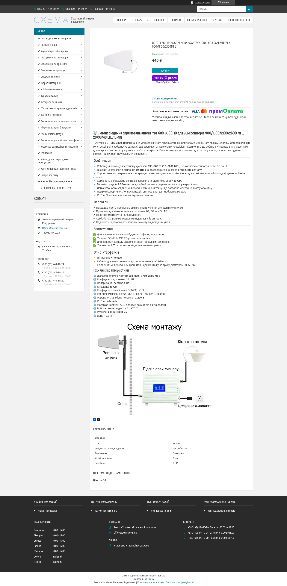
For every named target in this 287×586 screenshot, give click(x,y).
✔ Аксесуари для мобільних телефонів (58, 146)
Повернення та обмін (239, 20)
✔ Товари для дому (48, 175)
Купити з (165, 78)
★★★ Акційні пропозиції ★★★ (55, 181)
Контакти (176, 20)
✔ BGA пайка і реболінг (50, 114)
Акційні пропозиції (47, 510)
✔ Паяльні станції (47, 44)
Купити (165, 70)
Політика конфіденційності (180, 582)
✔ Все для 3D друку (48, 95)
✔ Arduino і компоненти (50, 89)
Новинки (159, 20)
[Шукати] (249, 9)
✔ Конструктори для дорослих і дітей (57, 168)
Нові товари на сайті (161, 510)
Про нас (217, 20)
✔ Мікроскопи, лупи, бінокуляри (54, 127)
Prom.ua (161, 575)
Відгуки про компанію (105, 510)
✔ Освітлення (45, 153)
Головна (121, 20)
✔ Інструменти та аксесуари (53, 57)
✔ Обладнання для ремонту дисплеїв (57, 108)
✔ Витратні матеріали (49, 83)
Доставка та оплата (196, 20)
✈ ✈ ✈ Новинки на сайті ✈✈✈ (55, 188)
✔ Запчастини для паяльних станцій (57, 121)
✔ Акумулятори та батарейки (53, 51)
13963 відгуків (202, 2)
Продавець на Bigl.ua (143, 579)
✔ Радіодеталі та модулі (50, 134)
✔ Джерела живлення (49, 76)
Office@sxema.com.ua (54, 228)
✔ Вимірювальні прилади (51, 70)
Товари (138, 20)
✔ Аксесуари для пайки (50, 102)
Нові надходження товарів (221, 510)
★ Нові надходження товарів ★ (54, 38)
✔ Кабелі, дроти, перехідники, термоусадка (53, 161)
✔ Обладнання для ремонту (52, 64)
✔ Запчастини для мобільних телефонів (59, 140)
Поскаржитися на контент (150, 582)
